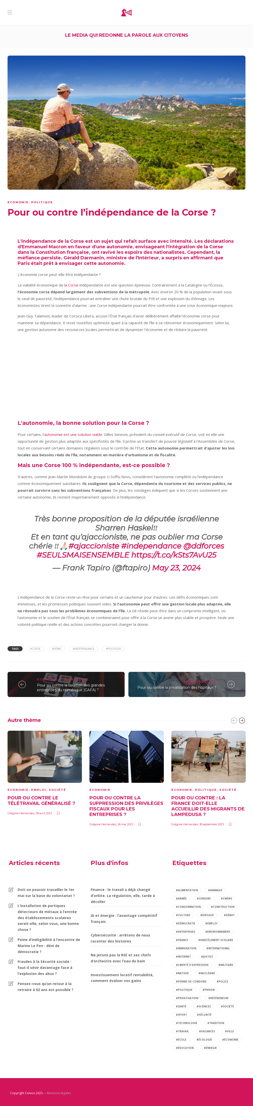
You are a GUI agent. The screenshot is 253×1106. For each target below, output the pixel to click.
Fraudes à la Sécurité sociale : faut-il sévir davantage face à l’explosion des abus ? (45, 967)
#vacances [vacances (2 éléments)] (207, 1031)
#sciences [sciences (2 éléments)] (203, 1006)
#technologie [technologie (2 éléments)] (186, 1023)
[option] (45, 772)
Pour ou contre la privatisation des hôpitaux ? (176, 687)
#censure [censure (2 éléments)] (204, 898)
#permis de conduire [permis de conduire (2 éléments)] (191, 981)
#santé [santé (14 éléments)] (181, 1006)
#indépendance (83, 648)
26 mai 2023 (125, 824)
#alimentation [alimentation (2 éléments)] (187, 890)
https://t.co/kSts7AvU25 (173, 555)
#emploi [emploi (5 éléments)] (211, 923)
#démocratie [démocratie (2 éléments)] (185, 923)
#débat (56, 648)
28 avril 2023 (44, 813)
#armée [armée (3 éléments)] (181, 898)
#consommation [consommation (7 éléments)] (188, 907)
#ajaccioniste (93, 546)
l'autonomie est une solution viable (72, 434)
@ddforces (203, 546)
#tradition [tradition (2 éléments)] (215, 1023)
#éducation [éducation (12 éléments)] (185, 1048)
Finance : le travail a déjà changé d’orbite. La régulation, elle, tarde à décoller (123, 895)
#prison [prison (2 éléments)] (209, 990)
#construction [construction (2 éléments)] (222, 907)
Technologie (75, 679)
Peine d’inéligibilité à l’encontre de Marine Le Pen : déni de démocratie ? (49, 945)
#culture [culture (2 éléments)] (183, 915)
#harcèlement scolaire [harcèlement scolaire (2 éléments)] (215, 940)
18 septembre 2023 (211, 824)
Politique (42, 202)
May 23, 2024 (176, 567)
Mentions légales (59, 1093)
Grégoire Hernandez (21, 813)
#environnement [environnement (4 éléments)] (217, 931)
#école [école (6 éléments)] (181, 1039)
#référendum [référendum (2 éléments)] (218, 998)
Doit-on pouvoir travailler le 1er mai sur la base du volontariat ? (46, 892)
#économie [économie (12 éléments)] (230, 1039)
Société (207, 681)
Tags (15, 648)
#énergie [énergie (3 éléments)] (210, 1048)
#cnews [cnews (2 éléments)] (226, 898)
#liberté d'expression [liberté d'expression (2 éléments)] (192, 965)
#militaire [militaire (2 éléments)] (225, 965)
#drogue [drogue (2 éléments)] (207, 915)
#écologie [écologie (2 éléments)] (204, 1039)
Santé (189, 681)
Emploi (38, 790)
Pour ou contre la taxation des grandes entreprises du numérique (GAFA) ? (71, 687)
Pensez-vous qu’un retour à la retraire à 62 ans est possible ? (45, 986)
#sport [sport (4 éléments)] (181, 1014)
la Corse (70, 285)
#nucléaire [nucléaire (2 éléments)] (206, 973)
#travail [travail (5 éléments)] (182, 1031)
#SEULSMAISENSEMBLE (83, 555)
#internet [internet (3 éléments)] (183, 956)
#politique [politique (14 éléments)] (184, 990)
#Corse (35, 648)
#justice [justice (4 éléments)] (207, 956)
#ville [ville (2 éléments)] (229, 1031)
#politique (113, 648)
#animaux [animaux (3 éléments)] (215, 890)
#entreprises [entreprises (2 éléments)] (185, 931)
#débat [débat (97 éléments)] (229, 915)
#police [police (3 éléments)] (222, 981)
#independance (151, 546)
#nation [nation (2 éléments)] (182, 973)
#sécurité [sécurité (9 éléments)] (204, 1014)
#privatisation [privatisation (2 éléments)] (187, 998)
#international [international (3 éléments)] (218, 948)
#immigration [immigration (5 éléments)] (186, 948)
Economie (18, 202)
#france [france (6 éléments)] (182, 940)
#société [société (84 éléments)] (227, 1006)
